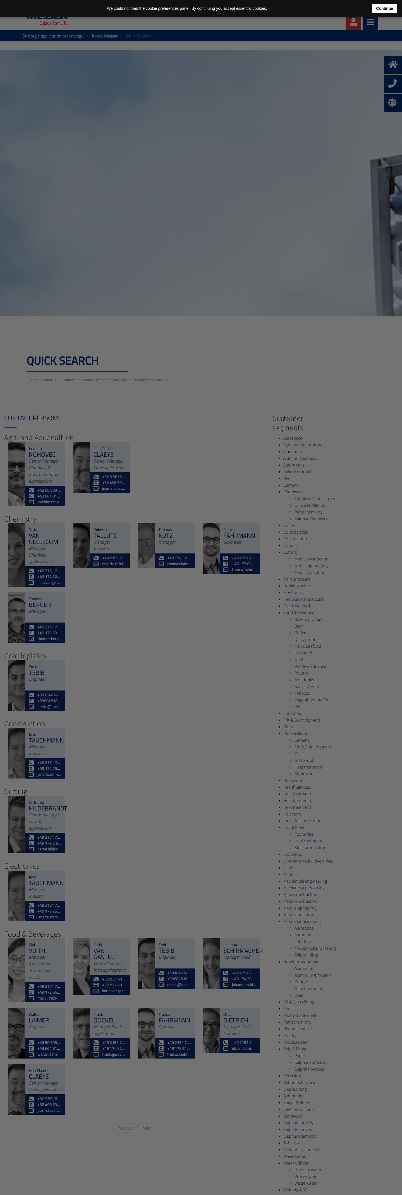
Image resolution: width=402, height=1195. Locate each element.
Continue (384, 8)
